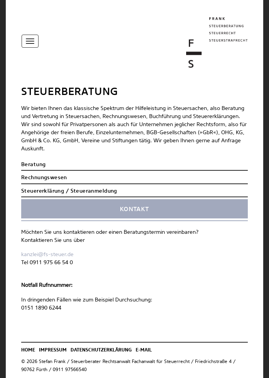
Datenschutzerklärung (101, 350)
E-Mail (144, 350)
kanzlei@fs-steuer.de (47, 254)
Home (28, 350)
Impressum (53, 350)
